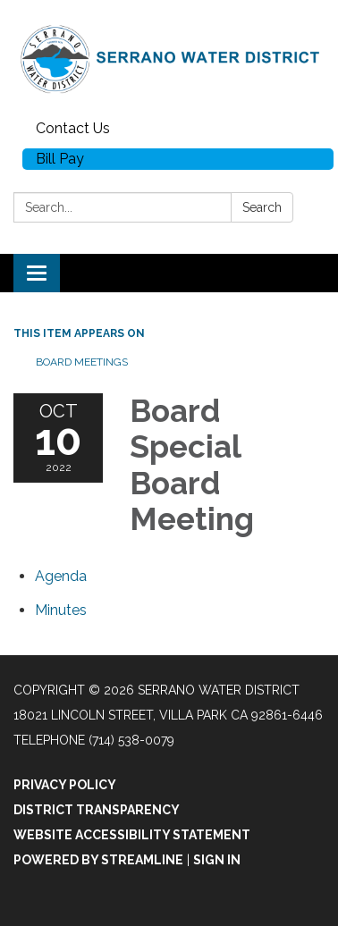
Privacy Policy (64, 785)
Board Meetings (82, 362)
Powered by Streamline (98, 860)
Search (262, 207)
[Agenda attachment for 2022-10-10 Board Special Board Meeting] (61, 576)
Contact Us (73, 128)
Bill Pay (60, 158)
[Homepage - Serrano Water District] (169, 57)
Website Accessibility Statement (131, 835)
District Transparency (96, 810)
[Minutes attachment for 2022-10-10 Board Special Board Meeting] (61, 610)
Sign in (217, 860)
